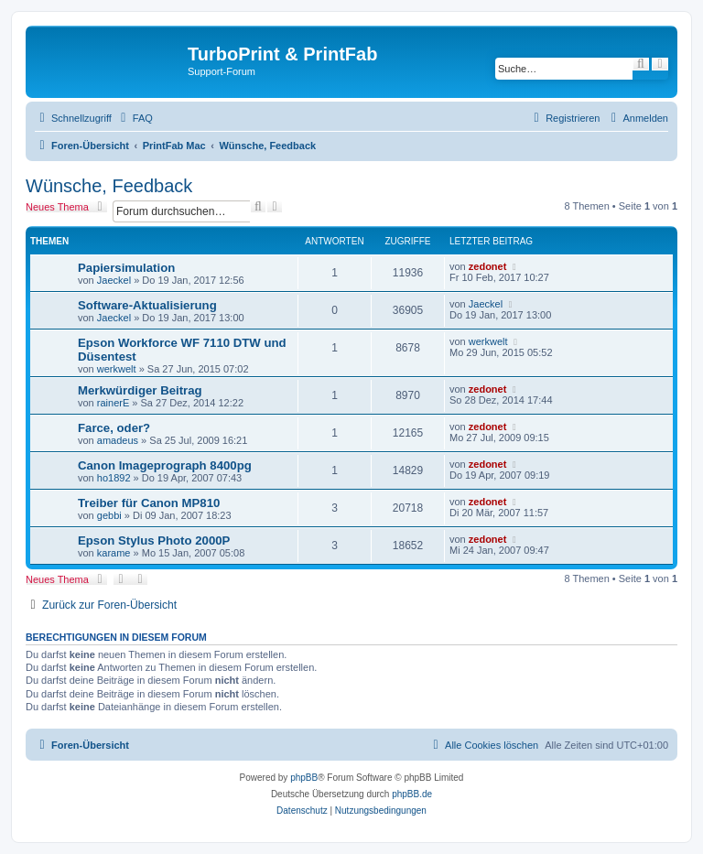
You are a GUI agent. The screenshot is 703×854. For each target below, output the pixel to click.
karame (114, 552)
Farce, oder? (114, 428)
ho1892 (114, 477)
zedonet (488, 266)
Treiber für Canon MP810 (149, 503)
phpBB (304, 778)
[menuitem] (134, 118)
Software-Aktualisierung (147, 305)
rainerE (113, 402)
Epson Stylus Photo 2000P (154, 540)
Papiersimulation (126, 268)
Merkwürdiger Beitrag (140, 390)
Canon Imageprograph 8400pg (165, 465)
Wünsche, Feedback (109, 186)
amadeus (117, 440)
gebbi (109, 515)
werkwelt (116, 368)
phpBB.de (412, 794)
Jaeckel (114, 280)
